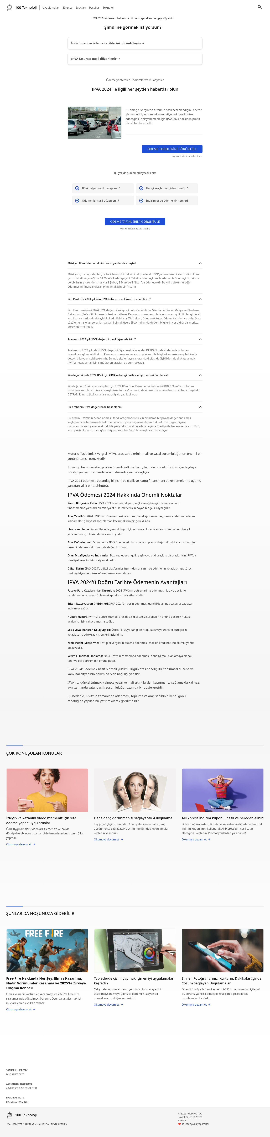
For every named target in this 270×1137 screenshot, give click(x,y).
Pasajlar (94, 7)
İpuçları (81, 7)
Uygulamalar (50, 7)
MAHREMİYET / (15, 1124)
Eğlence (67, 7)
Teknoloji (108, 7)
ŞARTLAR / (30, 1124)
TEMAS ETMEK (59, 1124)
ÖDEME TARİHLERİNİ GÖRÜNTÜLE (172, 149)
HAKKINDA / (44, 1124)
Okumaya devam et (20, 844)
